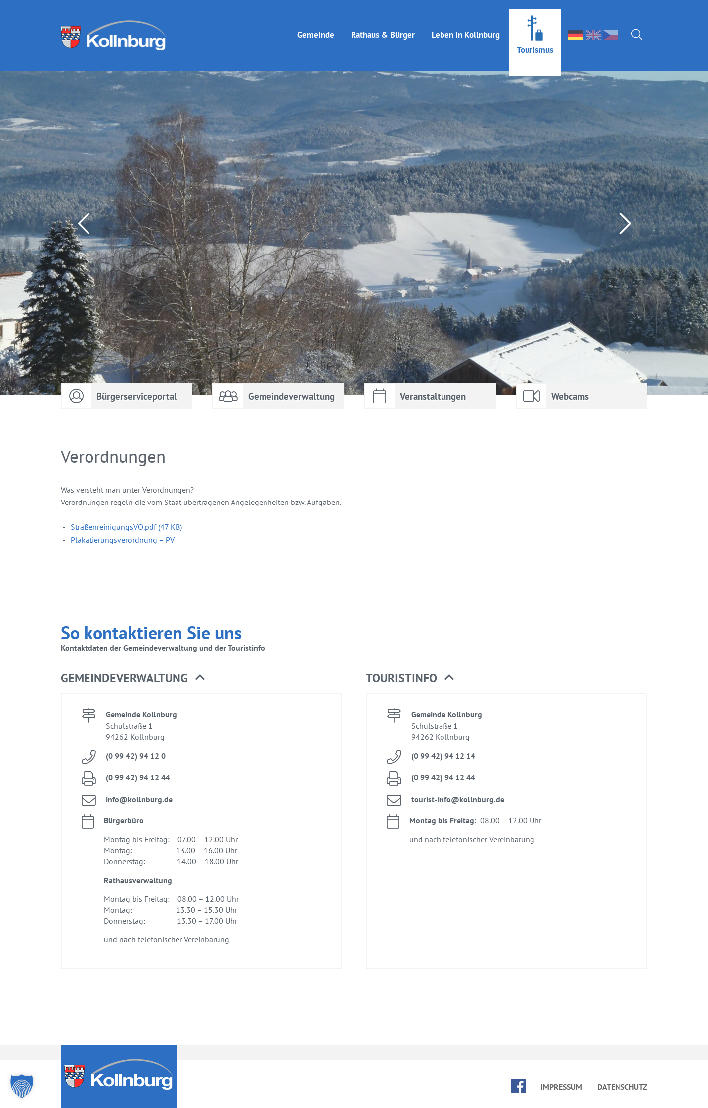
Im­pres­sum (561, 1087)
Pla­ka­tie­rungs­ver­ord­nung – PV (123, 540)
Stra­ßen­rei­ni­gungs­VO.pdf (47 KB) (126, 527)
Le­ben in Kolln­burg (466, 25)
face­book (518, 1086)
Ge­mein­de (315, 25)
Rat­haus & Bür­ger (383, 25)
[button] (22, 1086)
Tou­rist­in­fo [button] (410, 678)
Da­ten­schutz (622, 1087)
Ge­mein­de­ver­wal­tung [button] (133, 678)
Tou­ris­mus (535, 40)
